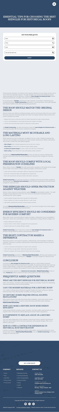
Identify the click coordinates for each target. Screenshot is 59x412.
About (5, 373)
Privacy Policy (7, 380)
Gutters (19, 385)
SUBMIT (29, 58)
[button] (54, 4)
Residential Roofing (22, 373)
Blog (5, 375)
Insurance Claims (21, 380)
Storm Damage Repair (23, 378)
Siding (19, 383)
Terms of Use (7, 383)
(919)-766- (37, 379)
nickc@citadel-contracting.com (43, 383)
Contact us (9, 272)
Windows (19, 387)
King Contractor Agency (24, 407)
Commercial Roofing (22, 375)
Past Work (6, 378)
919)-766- (37, 374)
